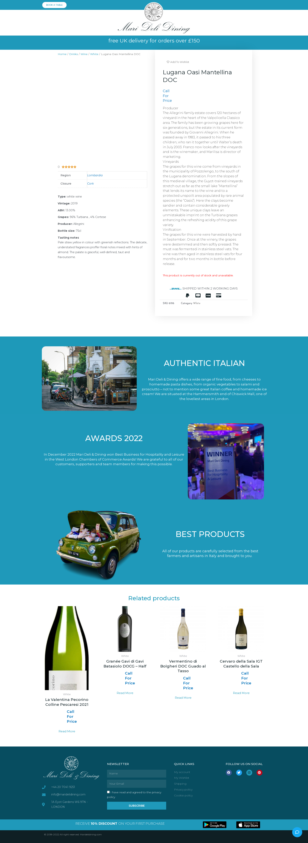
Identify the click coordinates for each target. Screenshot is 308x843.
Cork (90, 183)
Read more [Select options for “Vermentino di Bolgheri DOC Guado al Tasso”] (183, 698)
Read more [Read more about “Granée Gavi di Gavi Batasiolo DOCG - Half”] (125, 693)
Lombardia (95, 175)
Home (62, 54)
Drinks (73, 54)
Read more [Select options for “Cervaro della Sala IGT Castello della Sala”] (241, 693)
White (94, 54)
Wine (84, 54)
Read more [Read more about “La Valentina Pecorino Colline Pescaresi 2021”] (67, 731)
